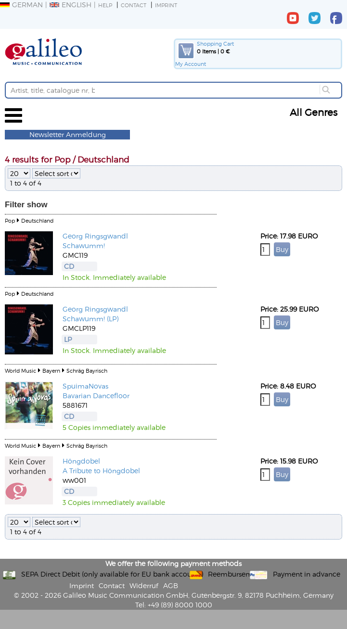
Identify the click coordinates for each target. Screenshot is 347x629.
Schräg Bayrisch (86, 370)
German (21, 4)
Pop (10, 220)
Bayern (51, 370)
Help (105, 5)
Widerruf (143, 585)
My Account (190, 64)
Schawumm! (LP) (90, 318)
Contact (133, 5)
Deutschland (37, 220)
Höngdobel (81, 461)
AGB (170, 585)
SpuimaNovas (85, 386)
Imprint (166, 5)
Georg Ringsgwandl (95, 236)
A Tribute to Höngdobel (101, 470)
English (70, 4)
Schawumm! (84, 245)
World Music (20, 370)
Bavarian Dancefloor (96, 395)
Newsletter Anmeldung (67, 134)
